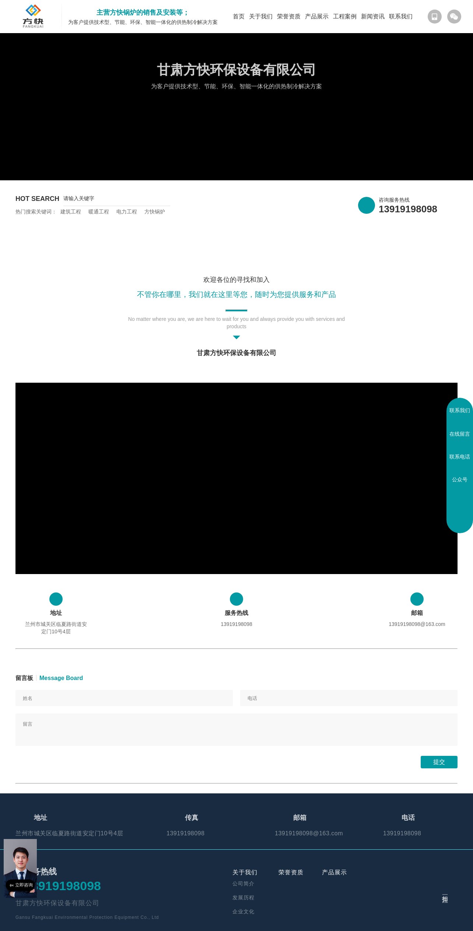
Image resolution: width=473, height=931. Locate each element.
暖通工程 (98, 212)
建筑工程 (70, 212)
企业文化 (243, 911)
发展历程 (243, 897)
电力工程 (126, 212)
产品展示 (317, 16)
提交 (439, 762)
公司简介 (243, 883)
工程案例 (345, 16)
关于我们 (261, 16)
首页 (239, 16)
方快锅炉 (154, 212)
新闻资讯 (373, 16)
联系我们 (401, 16)
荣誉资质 (289, 16)
